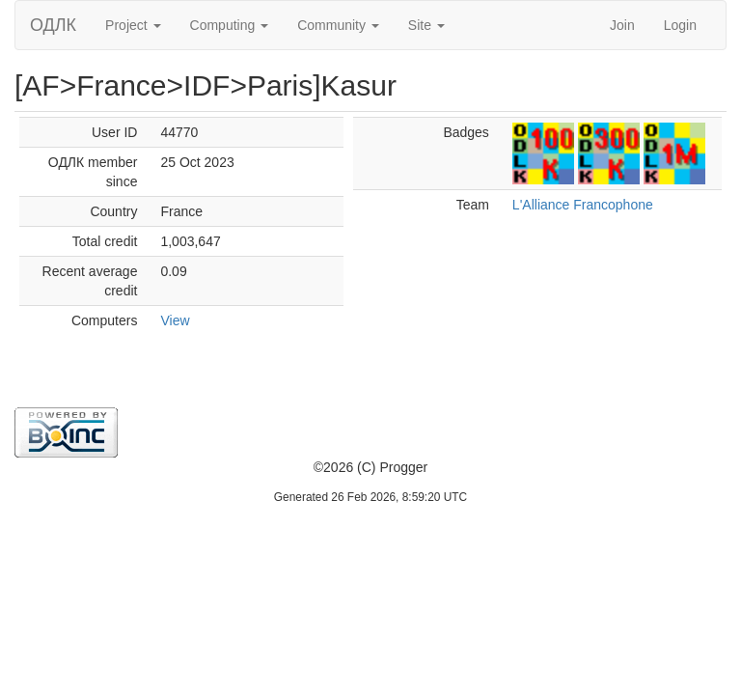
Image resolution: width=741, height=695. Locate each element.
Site (426, 25)
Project (132, 25)
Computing (229, 25)
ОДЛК (53, 25)
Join (622, 25)
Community (338, 25)
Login (680, 25)
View (174, 320)
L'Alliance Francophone (582, 204)
